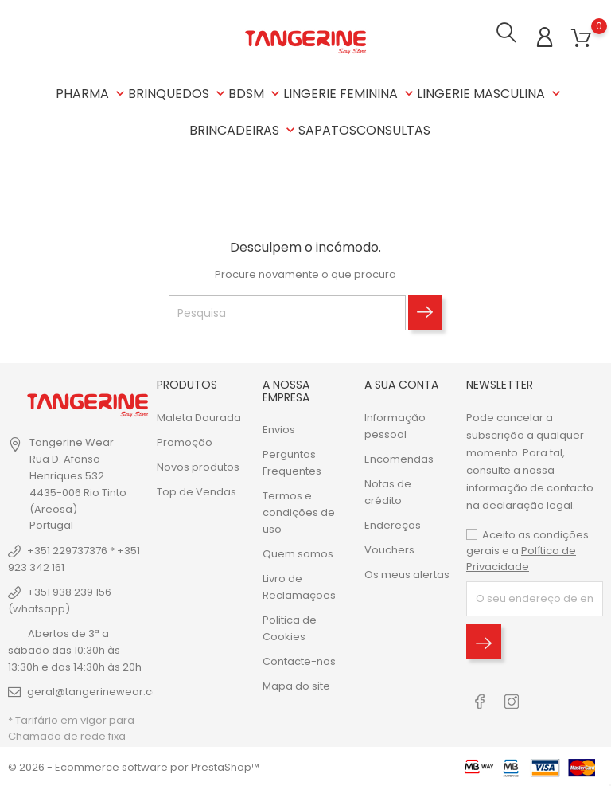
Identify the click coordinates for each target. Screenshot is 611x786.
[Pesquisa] (287, 312)
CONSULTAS (393, 130)
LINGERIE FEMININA (350, 93)
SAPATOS (327, 130)
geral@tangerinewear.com (98, 690)
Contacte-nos (299, 659)
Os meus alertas (406, 573)
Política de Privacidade (521, 557)
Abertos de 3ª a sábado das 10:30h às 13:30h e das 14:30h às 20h (75, 648)
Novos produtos (198, 465)
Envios (279, 428)
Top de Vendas (196, 490)
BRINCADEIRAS (243, 130)
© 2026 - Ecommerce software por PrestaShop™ (133, 765)
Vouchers (389, 548)
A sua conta (401, 384)
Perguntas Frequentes (292, 461)
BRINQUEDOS (178, 93)
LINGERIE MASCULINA (490, 93)
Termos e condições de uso (299, 511)
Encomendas (399, 457)
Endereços (392, 523)
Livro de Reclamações (299, 585)
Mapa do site (296, 684)
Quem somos (298, 552)
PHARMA (92, 93)
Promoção (184, 440)
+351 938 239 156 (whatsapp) (59, 599)
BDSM (255, 93)
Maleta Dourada (199, 416)
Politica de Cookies (290, 627)
